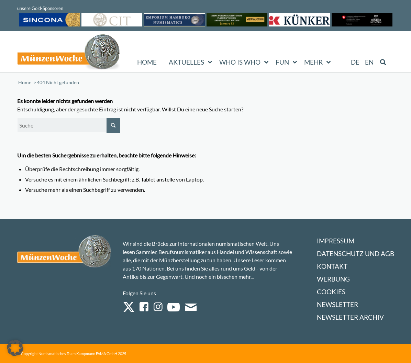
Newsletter (337, 304)
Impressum (335, 241)
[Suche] (68, 125)
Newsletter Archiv (350, 317)
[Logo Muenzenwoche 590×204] (68, 53)
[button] (15, 348)
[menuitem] (355, 62)
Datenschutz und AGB (355, 253)
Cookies (331, 292)
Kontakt (332, 266)
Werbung (333, 279)
